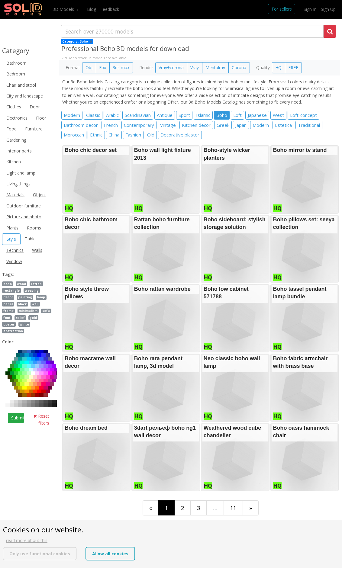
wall (35, 304)
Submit (17, 418)
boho (7, 284)
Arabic (112, 115)
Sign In (310, 9)
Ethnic (96, 135)
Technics (15, 250)
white (24, 324)
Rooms (34, 228)
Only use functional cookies (39, 554)
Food (11, 129)
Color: (8, 342)
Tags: (8, 274)
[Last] (251, 507)
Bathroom (16, 63)
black (22, 304)
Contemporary (139, 125)
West (278, 115)
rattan (36, 284)
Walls (37, 250)
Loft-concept (303, 115)
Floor (41, 118)
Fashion (133, 135)
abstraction (13, 331)
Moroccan (74, 135)
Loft (237, 115)
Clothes (13, 107)
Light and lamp (20, 173)
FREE (293, 67)
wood (21, 284)
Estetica (283, 125)
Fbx (102, 67)
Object (39, 194)
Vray (194, 67)
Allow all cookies (110, 554)
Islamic (203, 115)
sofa (46, 311)
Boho (221, 115)
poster (9, 324)
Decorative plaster (179, 135)
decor (8, 297)
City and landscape (24, 96)
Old (150, 135)
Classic (93, 115)
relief (20, 318)
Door (35, 107)
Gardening (16, 140)
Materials (15, 194)
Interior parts (19, 151)
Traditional (309, 125)
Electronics (16, 118)
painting (25, 297)
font (7, 318)
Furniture (34, 129)
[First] (151, 507)
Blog (91, 9)
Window (14, 261)
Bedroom (15, 74)
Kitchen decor (196, 125)
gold (33, 318)
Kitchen (13, 162)
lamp (41, 297)
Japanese (257, 115)
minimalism (28, 311)
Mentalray (215, 67)
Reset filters (41, 419)
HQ (278, 67)
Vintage (168, 125)
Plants (12, 228)
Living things (18, 184)
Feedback (109, 9)
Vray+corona (171, 67)
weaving (32, 290)
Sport (184, 115)
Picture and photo (23, 217)
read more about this (26, 540)
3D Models (64, 9)
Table (30, 239)
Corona (239, 67)
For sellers (282, 9)
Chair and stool (21, 85)
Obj (89, 67)
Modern (72, 115)
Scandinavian (138, 115)
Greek (223, 125)
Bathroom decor (81, 125)
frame (8, 311)
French (111, 125)
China (113, 135)
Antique (165, 115)
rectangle (11, 290)
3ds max (121, 67)
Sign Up (328, 9)
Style (11, 239)
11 (233, 508)
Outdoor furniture (23, 206)
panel (8, 304)
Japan (241, 125)
